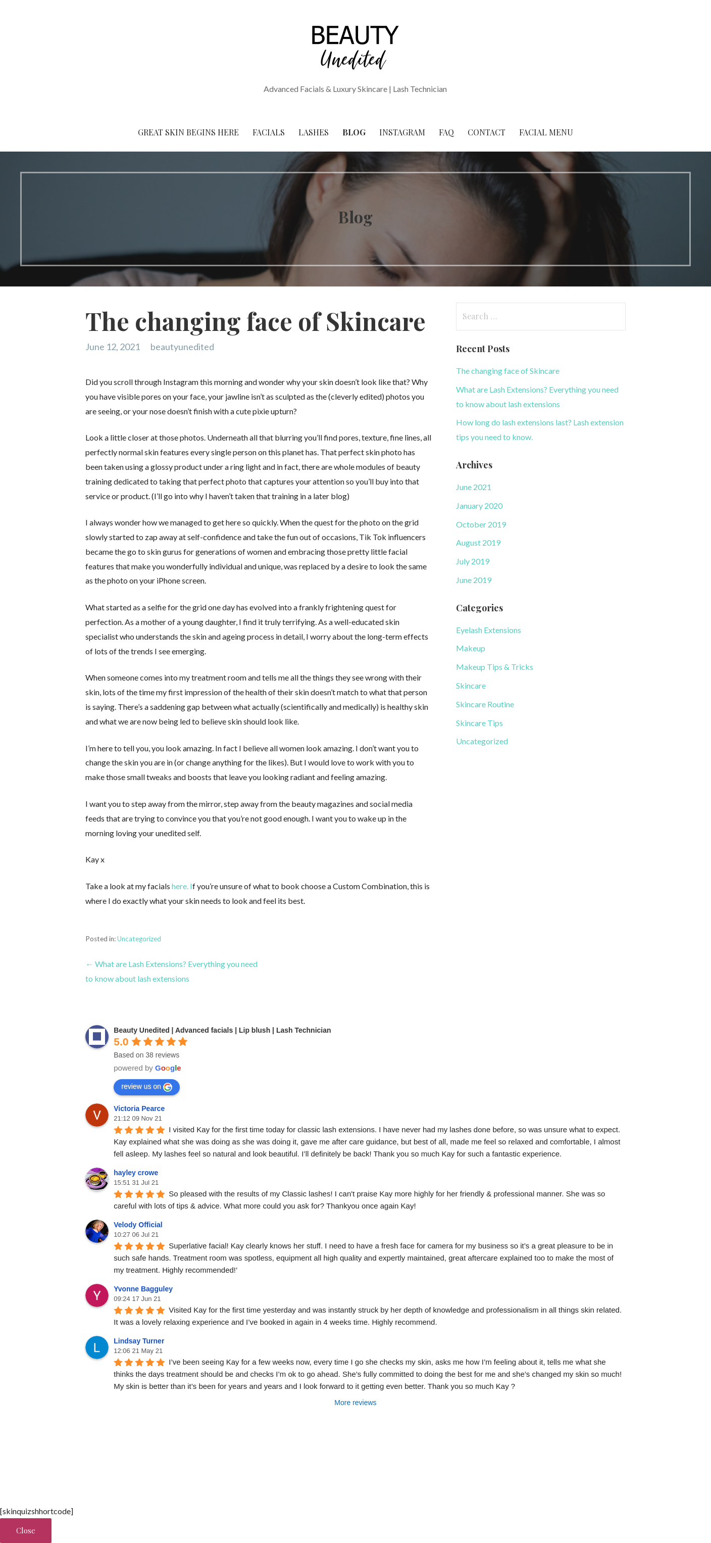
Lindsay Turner (139, 1341)
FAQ (446, 132)
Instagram (402, 132)
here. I (182, 886)
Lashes (313, 132)
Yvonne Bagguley (143, 1289)
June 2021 (473, 487)
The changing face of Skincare (508, 370)
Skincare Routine (485, 704)
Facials (268, 132)
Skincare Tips (479, 723)
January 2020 (479, 505)
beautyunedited (182, 346)
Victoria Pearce (139, 1108)
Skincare (471, 685)
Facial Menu (546, 132)
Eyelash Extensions (488, 630)
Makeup (470, 648)
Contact (486, 132)
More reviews (355, 1403)
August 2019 (478, 542)
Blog (354, 132)
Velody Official (138, 1225)
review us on (146, 1086)
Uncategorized (139, 939)
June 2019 (473, 580)
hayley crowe (136, 1173)
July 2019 (472, 561)
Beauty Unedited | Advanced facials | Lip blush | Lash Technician (222, 1030)
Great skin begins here (188, 132)
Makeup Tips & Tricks (494, 666)
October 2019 (481, 524)
